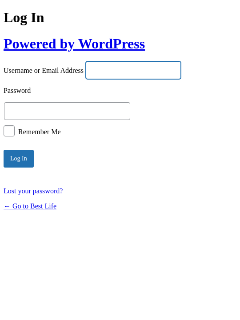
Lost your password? (33, 191)
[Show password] (210, 111)
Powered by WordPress (74, 44)
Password (17, 91)
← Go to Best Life (30, 206)
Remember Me (39, 131)
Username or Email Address (44, 71)
